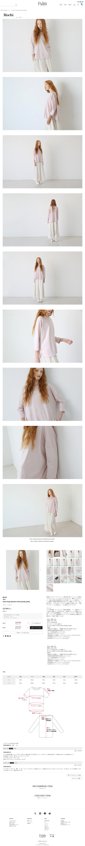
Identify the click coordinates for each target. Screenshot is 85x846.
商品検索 (28, 823)
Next (41, 570)
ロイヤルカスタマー (13, 820)
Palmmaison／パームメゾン (7, 10)
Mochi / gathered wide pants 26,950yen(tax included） (42, 539)
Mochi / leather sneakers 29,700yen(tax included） (42, 541)
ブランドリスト (30, 822)
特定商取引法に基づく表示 (65, 822)
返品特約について (64, 823)
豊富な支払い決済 (12, 826)
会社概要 (62, 820)
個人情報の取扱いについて (65, 824)
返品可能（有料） (12, 822)
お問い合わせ (46, 828)
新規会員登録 (46, 820)
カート (45, 822)
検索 (16, 5)
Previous (4, 570)
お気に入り (46, 826)
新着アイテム (29, 820)
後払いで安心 (11, 823)
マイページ (46, 823)
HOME (2, 10)
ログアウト (46, 830)
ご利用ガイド (46, 827)
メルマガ (46, 824)
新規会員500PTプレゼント (14, 824)
